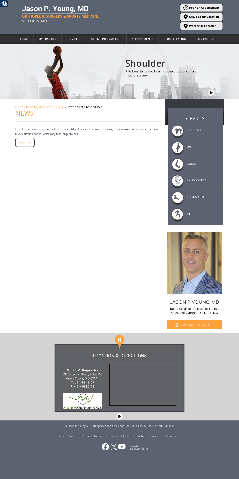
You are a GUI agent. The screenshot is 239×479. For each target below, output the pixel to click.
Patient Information (105, 39)
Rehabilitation (175, 39)
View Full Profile (194, 324)
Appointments (142, 39)
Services (73, 39)
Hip (189, 213)
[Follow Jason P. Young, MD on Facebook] (105, 446)
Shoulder (194, 130)
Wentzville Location (199, 26)
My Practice (48, 39)
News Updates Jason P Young (45, 107)
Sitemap (98, 436)
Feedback (111, 436)
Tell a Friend (127, 436)
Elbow (191, 163)
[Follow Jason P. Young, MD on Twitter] (113, 446)
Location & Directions (120, 356)
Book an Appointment (201, 7)
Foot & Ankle (196, 197)
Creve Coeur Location (201, 16)
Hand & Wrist (196, 180)
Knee (190, 147)
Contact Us (205, 39)
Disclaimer (73, 436)
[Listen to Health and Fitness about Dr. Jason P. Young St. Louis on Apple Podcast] (88, 446)
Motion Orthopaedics (82, 370)
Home (24, 39)
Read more (24, 142)
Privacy (86, 436)
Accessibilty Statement (165, 436)
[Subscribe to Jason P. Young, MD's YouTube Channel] (122, 446)
